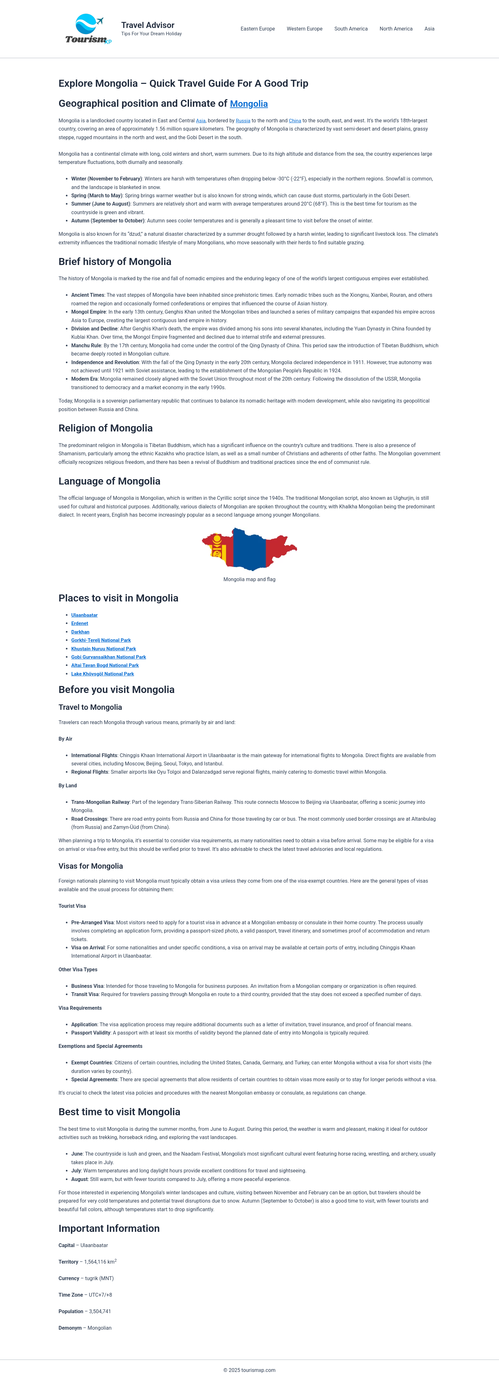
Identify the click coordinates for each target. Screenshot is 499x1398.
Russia (243, 121)
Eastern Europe (265, 29)
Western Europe (310, 29)
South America (355, 29)
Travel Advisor (147, 25)
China (296, 121)
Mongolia (251, 103)
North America (398, 29)
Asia (430, 29)
